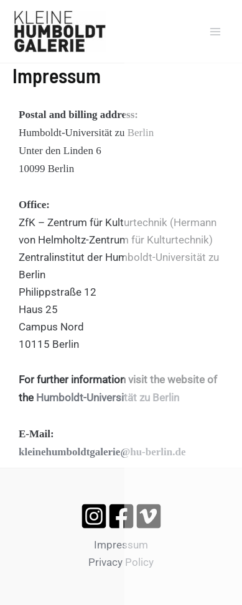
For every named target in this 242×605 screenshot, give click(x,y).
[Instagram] (94, 516)
